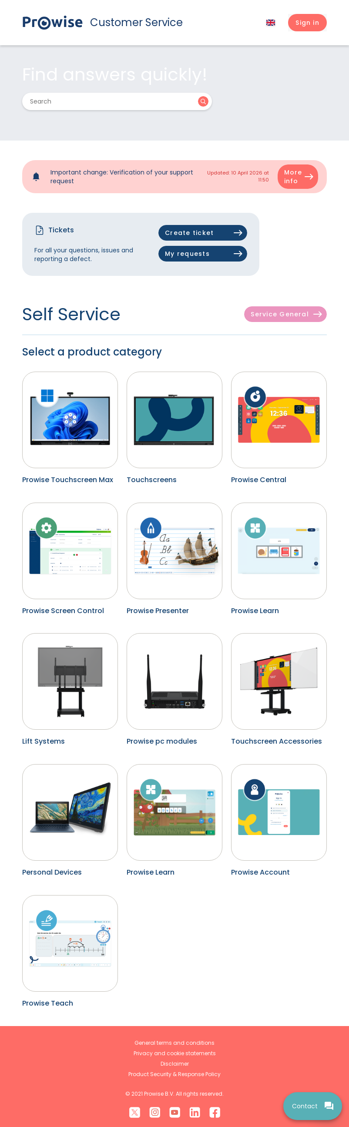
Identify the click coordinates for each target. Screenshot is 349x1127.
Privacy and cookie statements (175, 1053)
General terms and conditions (174, 1042)
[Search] (112, 101)
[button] (307, 22)
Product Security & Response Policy (174, 1074)
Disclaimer (175, 1063)
